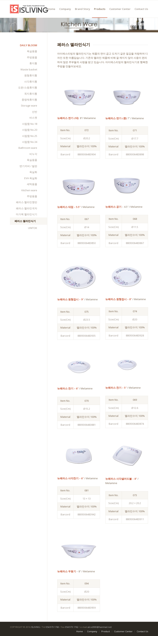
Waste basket (28, 69)
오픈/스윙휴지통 (27, 87)
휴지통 (33, 63)
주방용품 (32, 57)
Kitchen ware (29, 190)
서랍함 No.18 (29, 124)
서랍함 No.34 (29, 142)
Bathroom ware (27, 148)
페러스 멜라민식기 (25, 221)
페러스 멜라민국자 (26, 208)
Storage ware (29, 105)
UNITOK (32, 228)
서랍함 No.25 (29, 136)
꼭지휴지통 (30, 93)
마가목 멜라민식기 (26, 214)
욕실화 (33, 172)
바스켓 (33, 117)
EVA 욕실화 (30, 178)
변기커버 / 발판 (28, 166)
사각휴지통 (30, 81)
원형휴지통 (30, 75)
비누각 (33, 154)
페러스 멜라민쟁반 (26, 202)
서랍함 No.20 (29, 130)
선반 (34, 111)
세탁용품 (32, 184)
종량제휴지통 (29, 99)
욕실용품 (32, 51)
